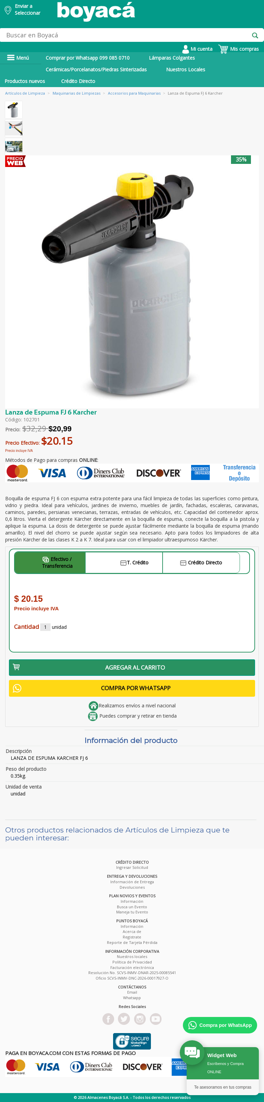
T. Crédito (134, 562)
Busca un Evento (132, 906)
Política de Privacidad (132, 962)
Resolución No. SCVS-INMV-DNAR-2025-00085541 (132, 972)
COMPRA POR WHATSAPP (91, 688)
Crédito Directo (78, 81)
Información (132, 901)
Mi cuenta (197, 49)
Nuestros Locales (185, 69)
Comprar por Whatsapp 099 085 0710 (88, 58)
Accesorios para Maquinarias (134, 93)
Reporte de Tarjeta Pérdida (132, 942)
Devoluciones (132, 887)
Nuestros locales (132, 956)
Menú (18, 58)
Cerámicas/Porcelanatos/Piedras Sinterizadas (96, 69)
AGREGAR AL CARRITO (89, 667)
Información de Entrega (132, 881)
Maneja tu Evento (132, 911)
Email (132, 992)
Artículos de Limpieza (25, 93)
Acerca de (132, 931)
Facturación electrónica (132, 967)
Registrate (132, 936)
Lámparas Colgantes (172, 58)
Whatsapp (132, 997)
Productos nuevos (24, 81)
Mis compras (238, 49)
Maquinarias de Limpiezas (76, 93)
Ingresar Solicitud (132, 867)
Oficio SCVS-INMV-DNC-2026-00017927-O (132, 978)
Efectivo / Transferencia (57, 562)
